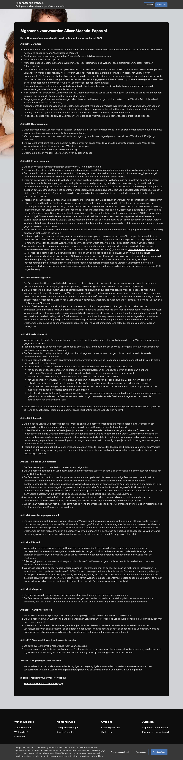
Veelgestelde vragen (68, 727)
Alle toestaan (159, 752)
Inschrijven (161, 4)
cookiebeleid (61, 756)
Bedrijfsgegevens (110, 727)
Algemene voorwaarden (155, 727)
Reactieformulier (66, 732)
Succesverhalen (23, 727)
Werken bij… (107, 732)
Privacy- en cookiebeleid (155, 732)
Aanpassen (141, 752)
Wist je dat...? (21, 732)
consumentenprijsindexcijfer (143, 249)
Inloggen (149, 4)
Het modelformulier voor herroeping (43, 683)
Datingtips (19, 736)
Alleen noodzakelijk (120, 752)
